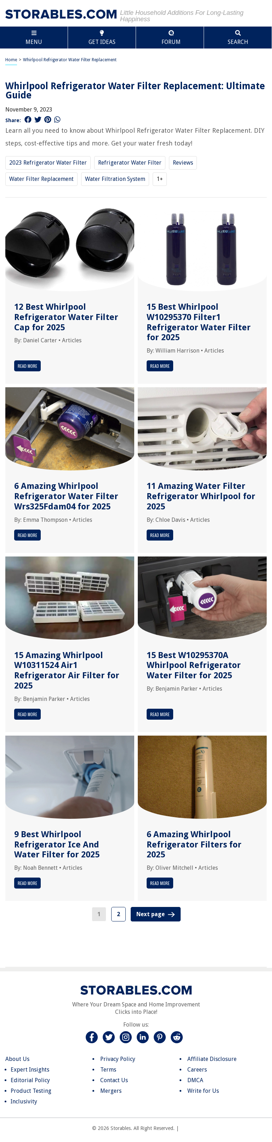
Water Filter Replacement (41, 179)
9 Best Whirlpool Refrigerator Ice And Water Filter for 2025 (57, 844)
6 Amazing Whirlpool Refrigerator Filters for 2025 (194, 844)
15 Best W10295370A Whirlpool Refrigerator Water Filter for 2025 (194, 665)
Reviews (183, 162)
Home (11, 59)
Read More (27, 366)
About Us (17, 1059)
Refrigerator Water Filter (130, 162)
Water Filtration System (115, 179)
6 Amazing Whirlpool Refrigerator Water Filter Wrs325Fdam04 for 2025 (66, 496)
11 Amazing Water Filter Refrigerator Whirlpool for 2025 (201, 496)
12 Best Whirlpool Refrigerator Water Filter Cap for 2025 (66, 317)
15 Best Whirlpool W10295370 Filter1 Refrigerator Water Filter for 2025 (199, 322)
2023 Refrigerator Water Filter (48, 162)
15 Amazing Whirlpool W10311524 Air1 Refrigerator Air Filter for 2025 (66, 670)
